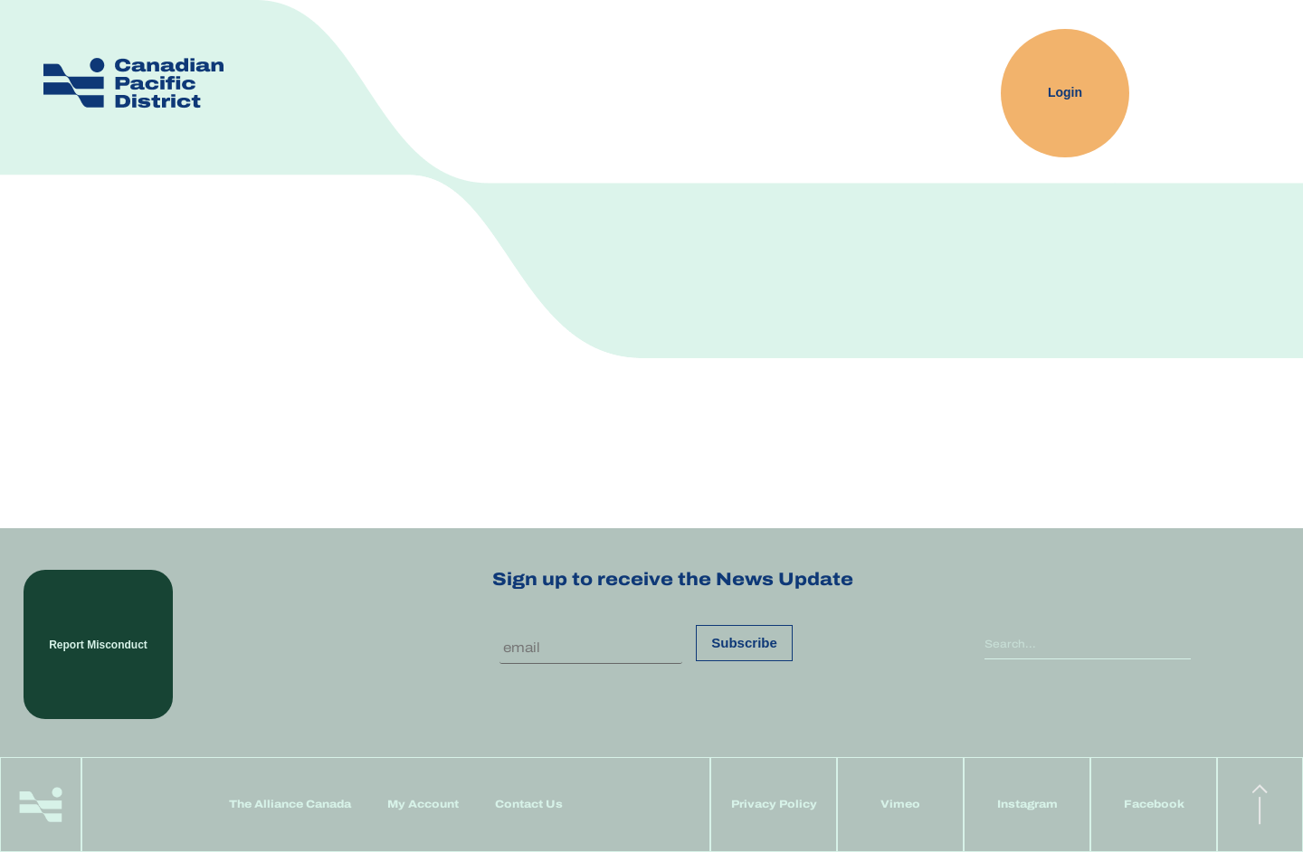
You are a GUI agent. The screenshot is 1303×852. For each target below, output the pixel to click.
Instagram (1027, 804)
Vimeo (900, 804)
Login (1065, 93)
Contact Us (529, 804)
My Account (423, 804)
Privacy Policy (774, 804)
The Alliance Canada (290, 804)
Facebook (1154, 804)
